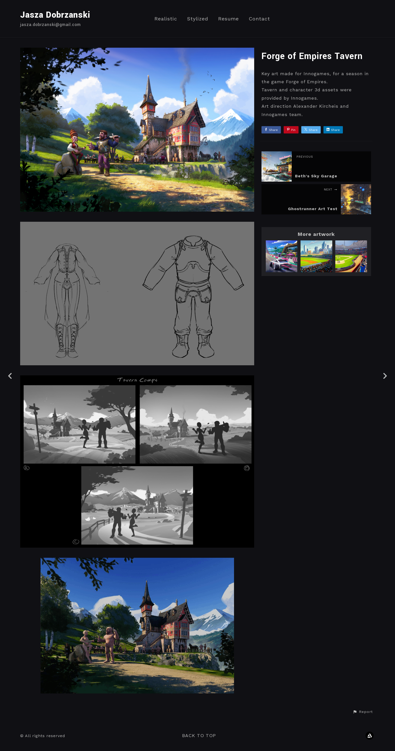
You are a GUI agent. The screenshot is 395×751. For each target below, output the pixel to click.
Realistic (165, 19)
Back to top (199, 735)
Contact (259, 19)
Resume (228, 19)
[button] (363, 712)
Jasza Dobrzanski (55, 15)
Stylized (197, 19)
